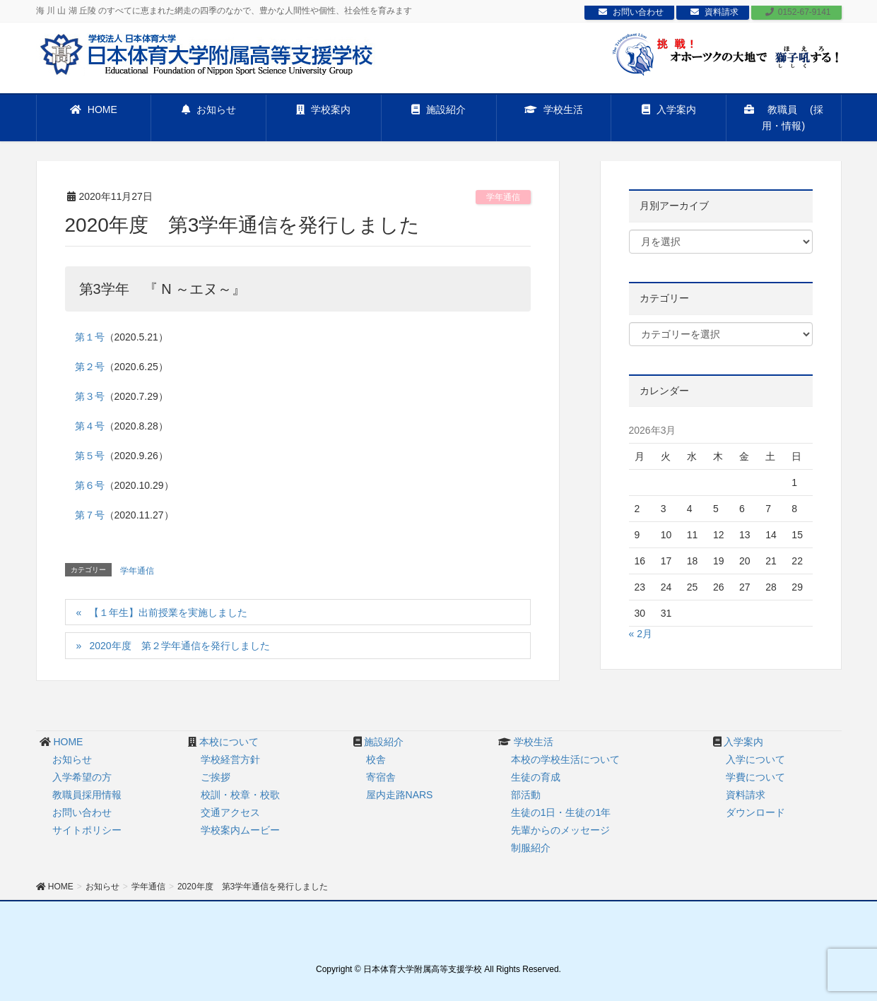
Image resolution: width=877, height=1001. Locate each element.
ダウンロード (755, 812)
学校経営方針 (230, 759)
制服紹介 (531, 847)
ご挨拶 (215, 777)
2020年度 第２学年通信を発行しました (179, 645)
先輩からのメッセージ (560, 830)
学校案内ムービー (240, 830)
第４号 (90, 426)
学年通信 (503, 197)
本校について (229, 741)
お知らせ (72, 759)
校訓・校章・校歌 (240, 794)
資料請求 (714, 12)
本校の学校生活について (565, 759)
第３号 (90, 396)
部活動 (526, 794)
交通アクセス (230, 812)
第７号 (90, 515)
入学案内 (743, 741)
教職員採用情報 (87, 794)
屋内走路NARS (399, 794)
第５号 (90, 455)
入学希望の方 (82, 777)
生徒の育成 (535, 777)
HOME (68, 741)
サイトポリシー (87, 830)
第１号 (90, 337)
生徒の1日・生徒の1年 (561, 812)
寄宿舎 (381, 777)
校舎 (376, 759)
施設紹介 (384, 741)
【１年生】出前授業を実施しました (168, 612)
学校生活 (533, 741)
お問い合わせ (631, 12)
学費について (755, 777)
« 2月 (640, 633)
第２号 (90, 366)
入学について (755, 759)
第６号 (90, 485)
